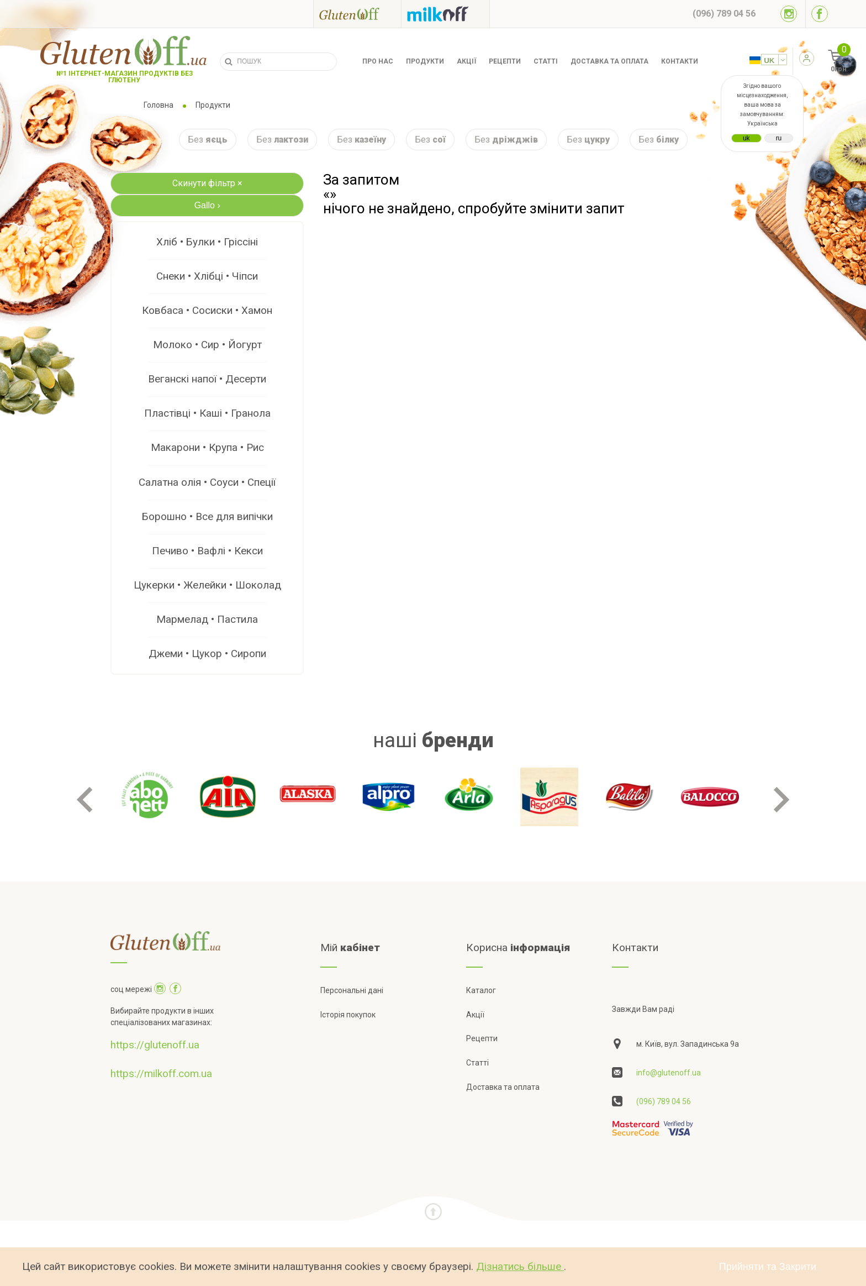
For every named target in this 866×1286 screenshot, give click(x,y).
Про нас (377, 61)
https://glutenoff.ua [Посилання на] (154, 1044)
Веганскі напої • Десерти (207, 378)
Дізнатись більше (520, 1266)
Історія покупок (348, 1014)
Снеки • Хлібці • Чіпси (207, 276)
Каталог (481, 990)
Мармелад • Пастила (207, 619)
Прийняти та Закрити (767, 1266)
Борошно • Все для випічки (207, 516)
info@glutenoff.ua (668, 1072)
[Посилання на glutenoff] (357, 13)
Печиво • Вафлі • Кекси (207, 550)
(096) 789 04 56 (663, 1101)
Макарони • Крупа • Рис (207, 447)
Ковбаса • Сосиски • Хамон (207, 310)
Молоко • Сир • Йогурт (207, 344)
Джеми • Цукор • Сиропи (207, 653)
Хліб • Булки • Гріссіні (207, 241)
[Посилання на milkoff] (445, 14)
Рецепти (505, 61)
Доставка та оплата (609, 61)
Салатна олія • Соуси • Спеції (207, 482)
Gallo (207, 205)
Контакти (679, 61)
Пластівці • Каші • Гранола (207, 413)
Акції (466, 61)
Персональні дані (351, 990)
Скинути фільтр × (207, 183)
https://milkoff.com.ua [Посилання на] (161, 1073)
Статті (546, 61)
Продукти (425, 61)
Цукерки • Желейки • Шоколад (207, 585)
